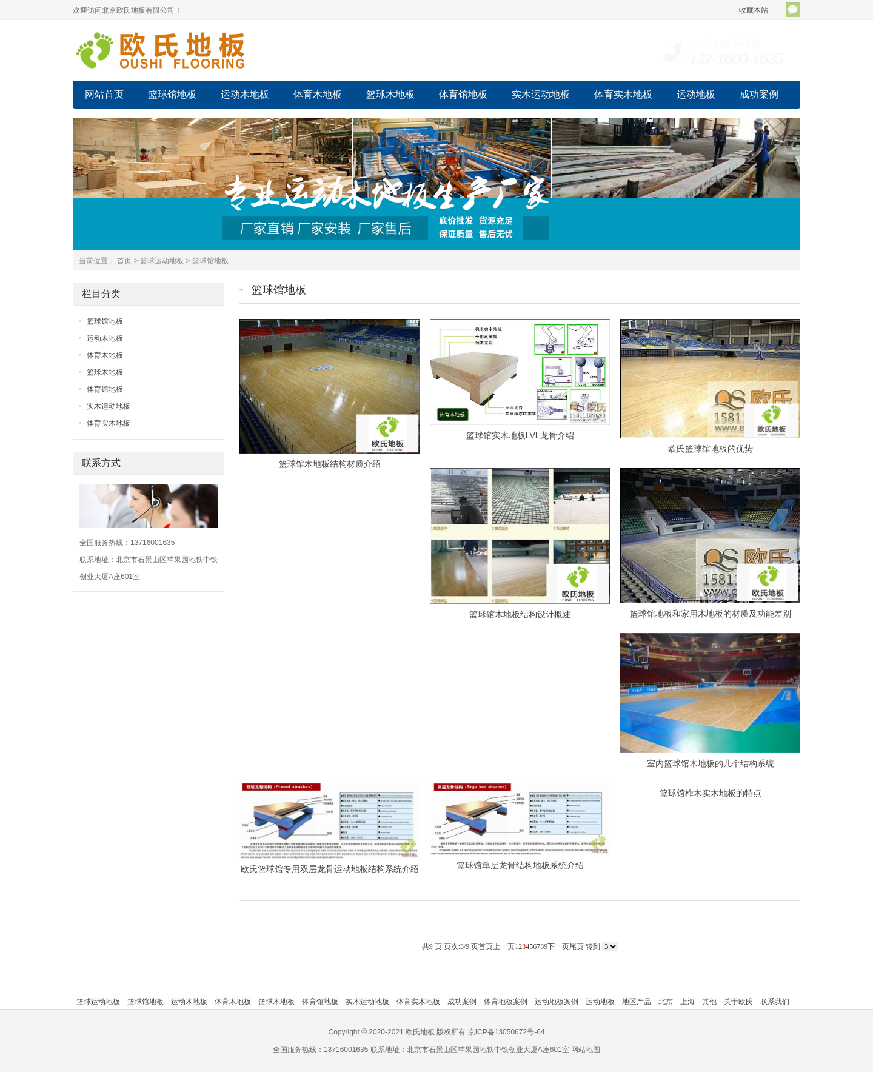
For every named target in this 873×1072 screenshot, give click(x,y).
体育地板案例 (505, 1001)
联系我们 (774, 1001)
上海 (687, 1001)
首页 (124, 260)
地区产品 (636, 1001)
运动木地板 (245, 94)
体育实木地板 (623, 94)
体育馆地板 (463, 94)
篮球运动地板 (162, 260)
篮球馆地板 (172, 94)
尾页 (576, 946)
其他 (709, 1001)
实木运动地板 (541, 94)
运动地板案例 (556, 1001)
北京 (665, 1001)
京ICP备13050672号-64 (506, 1032)
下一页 (558, 946)
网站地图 (585, 1049)
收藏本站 (753, 10)
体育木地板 (317, 94)
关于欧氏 (738, 1001)
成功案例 (759, 94)
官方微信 (793, 9)
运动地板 (696, 94)
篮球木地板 (390, 94)
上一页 (504, 946)
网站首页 (104, 94)
